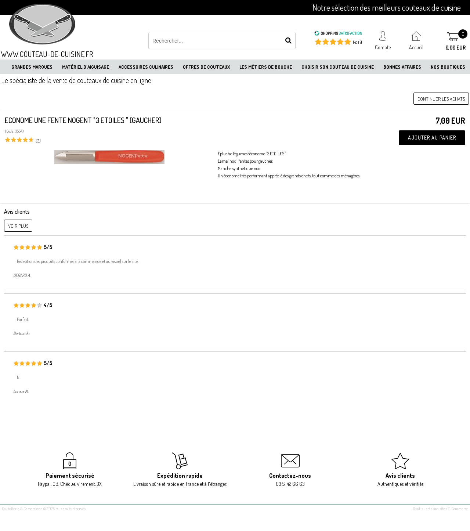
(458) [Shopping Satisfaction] (357, 42)
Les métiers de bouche (265, 67)
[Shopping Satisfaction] (338, 34)
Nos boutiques (448, 67)
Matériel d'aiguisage (85, 67)
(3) (38, 141)
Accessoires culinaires (146, 67)
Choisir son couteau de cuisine (337, 67)
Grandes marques (32, 67)
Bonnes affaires (402, 67)
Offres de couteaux (206, 67)
